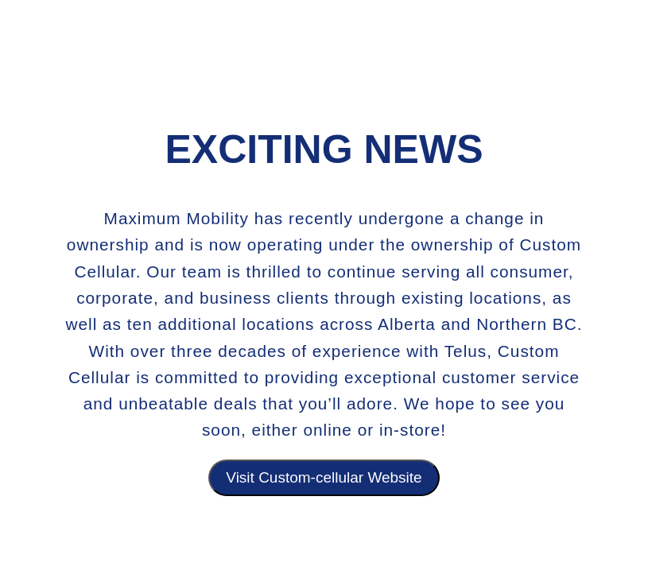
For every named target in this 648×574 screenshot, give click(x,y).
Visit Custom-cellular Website (323, 477)
